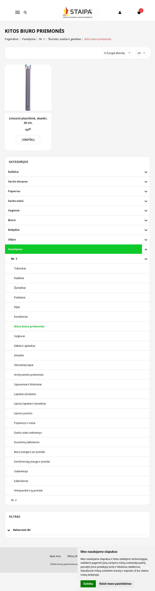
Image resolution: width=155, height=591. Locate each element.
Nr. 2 (14, 500)
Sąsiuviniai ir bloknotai (28, 384)
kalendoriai (21, 481)
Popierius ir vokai (24, 423)
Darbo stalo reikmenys (28, 432)
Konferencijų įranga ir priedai (32, 461)
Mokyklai (14, 230)
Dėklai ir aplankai (24, 346)
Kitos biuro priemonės (29, 326)
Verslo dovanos (18, 181)
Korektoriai (21, 316)
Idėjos (12, 239)
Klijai (17, 307)
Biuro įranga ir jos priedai (29, 452)
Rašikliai (13, 172)
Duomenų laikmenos (27, 442)
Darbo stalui (16, 201)
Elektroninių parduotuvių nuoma (68, 564)
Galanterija (21, 471)
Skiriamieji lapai (23, 365)
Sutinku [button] (88, 583)
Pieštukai (19, 297)
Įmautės (19, 355)
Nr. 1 (14, 258)
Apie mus (55, 556)
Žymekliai (20, 288)
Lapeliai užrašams (25, 394)
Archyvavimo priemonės (29, 374)
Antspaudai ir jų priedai (28, 490)
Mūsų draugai (76, 556)
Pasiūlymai (15, 249)
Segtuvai (14, 210)
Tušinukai (20, 268)
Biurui (12, 220)
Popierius (14, 191)
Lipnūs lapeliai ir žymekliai (30, 403)
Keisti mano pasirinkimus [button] (115, 583)
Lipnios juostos (23, 413)
